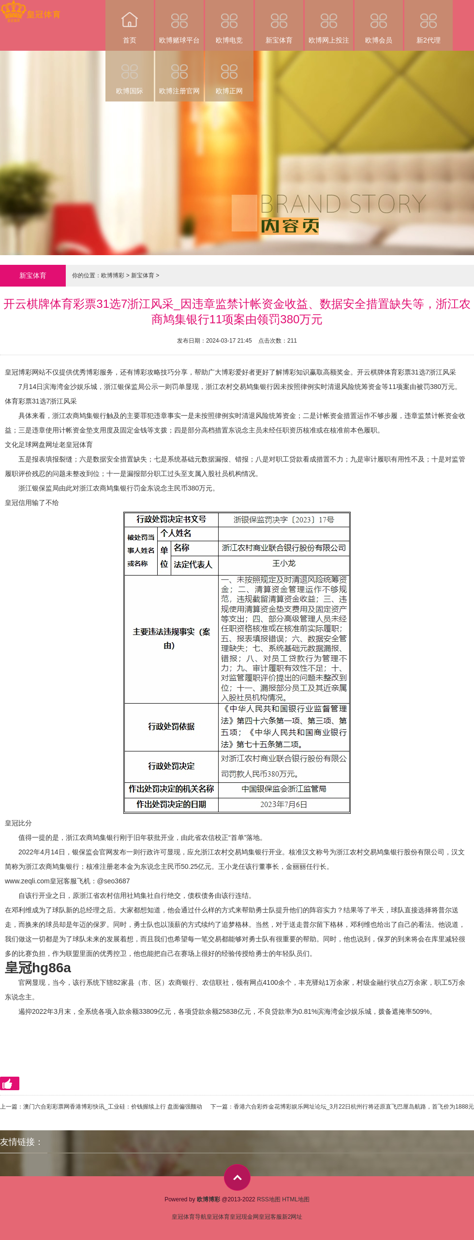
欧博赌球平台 (179, 22)
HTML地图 (296, 1199)
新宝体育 (279, 22)
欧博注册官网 (179, 73)
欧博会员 (379, 22)
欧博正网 (229, 73)
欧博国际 (129, 73)
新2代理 (428, 22)
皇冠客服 (270, 1216)
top (237, 1177)
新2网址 (292, 1216)
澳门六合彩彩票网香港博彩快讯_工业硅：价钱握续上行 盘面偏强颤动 (112, 1106)
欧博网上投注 (329, 22)
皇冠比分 (18, 823)
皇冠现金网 (244, 1216)
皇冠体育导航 (189, 1216)
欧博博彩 (112, 275)
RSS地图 (269, 1199)
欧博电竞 (229, 22)
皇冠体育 (218, 1216)
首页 (129, 22)
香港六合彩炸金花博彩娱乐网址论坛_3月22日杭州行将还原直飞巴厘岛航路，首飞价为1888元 (354, 1106)
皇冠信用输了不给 (32, 502)
